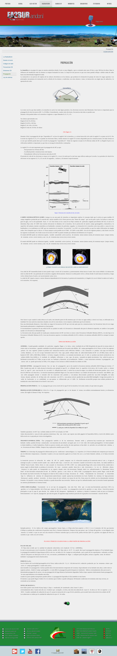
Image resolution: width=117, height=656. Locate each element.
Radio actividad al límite (33, 635)
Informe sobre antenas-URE (34, 637)
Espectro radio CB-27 (33, 629)
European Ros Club (10, 633)
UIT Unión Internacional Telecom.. (86, 629)
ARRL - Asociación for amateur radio (86, 633)
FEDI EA (108, 633)
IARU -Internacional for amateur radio (87, 635)
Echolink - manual (32, 633)
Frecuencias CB (8, 67)
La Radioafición (7, 57)
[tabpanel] (66, 62)
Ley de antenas (7, 77)
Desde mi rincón (8, 60)
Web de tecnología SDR (11, 638)
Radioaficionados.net (10, 631)
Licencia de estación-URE (12, 629)
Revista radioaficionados (33, 631)
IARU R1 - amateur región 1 (84, 637)
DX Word (108, 631)
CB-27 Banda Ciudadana (11, 635)
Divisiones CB (7, 70)
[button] (14, 649)
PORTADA (7, 4)
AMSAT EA (109, 638)
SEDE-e (108, 629)
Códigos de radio (8, 64)
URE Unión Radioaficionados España (86, 631)
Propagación (7, 74)
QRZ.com (108, 635)
